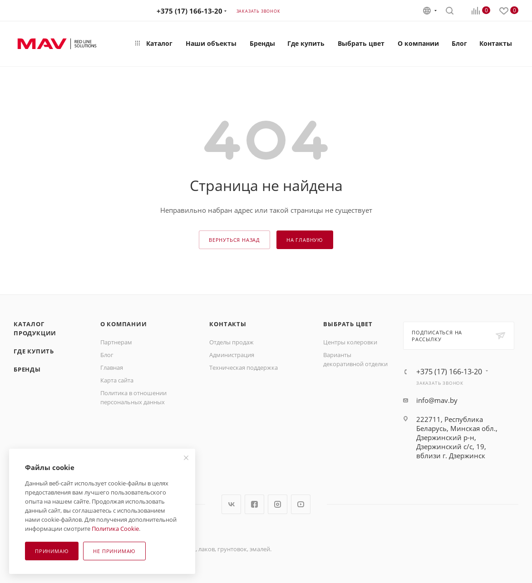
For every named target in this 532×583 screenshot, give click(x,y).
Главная (111, 367)
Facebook (254, 504)
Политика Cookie (115, 528)
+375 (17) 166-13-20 (189, 10)
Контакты (227, 324)
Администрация (231, 355)
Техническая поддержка (243, 367)
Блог (106, 355)
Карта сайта (116, 380)
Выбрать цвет (348, 324)
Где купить (34, 351)
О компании (123, 324)
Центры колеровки (350, 342)
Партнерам (116, 342)
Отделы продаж (231, 342)
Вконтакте (231, 504)
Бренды (27, 369)
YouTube (300, 504)
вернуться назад (234, 239)
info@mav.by (437, 400)
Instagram (277, 504)
